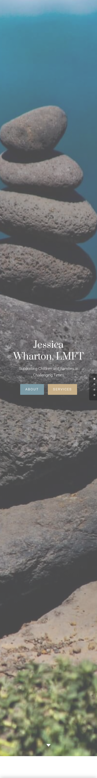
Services (62, 387)
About (32, 387)
